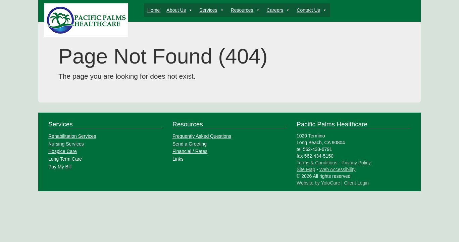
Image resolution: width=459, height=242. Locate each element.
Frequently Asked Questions (201, 136)
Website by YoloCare (318, 183)
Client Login (356, 183)
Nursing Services (66, 144)
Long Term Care (65, 159)
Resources (245, 10)
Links (178, 159)
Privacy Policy (356, 162)
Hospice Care (62, 151)
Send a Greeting (189, 144)
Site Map (306, 169)
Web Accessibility (337, 169)
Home (153, 10)
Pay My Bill (59, 166)
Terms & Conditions (317, 162)
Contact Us (311, 10)
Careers (278, 10)
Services (211, 10)
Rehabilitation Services (72, 136)
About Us (179, 10)
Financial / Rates (189, 151)
